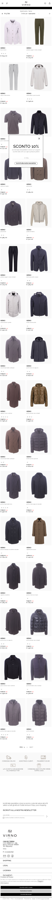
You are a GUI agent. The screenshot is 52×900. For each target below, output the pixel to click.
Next (31, 747)
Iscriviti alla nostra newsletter (26, 163)
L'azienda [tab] (7, 870)
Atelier (33, 899)
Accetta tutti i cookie (26, 887)
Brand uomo (23, 11)
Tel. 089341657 (7, 846)
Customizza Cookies (26, 891)
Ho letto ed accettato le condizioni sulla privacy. (14, 818)
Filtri (5, 14)
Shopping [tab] (7, 861)
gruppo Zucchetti (44, 899)
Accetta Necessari (26, 894)
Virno (26, 5)
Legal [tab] (5, 865)
